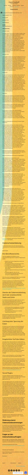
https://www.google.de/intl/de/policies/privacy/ (11, 369)
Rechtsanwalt (5, 239)
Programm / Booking (16, 5)
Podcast (22, 5)
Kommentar (4, 456)
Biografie (9, 5)
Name (3, 463)
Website (19, 463)
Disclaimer (4, 238)
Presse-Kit (12, 6)
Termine (5, 5)
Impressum (17, 6)
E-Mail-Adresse (13, 463)
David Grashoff (14, 2)
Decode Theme (11, 472)
